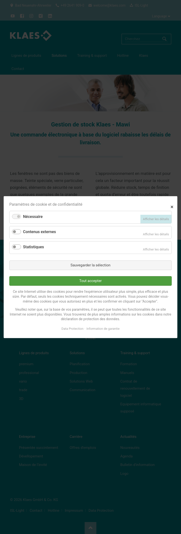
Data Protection (72, 328)
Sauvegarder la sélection (90, 265)
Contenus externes (39, 231)
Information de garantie (103, 328)
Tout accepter (90, 281)
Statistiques (33, 247)
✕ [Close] (171, 206)
